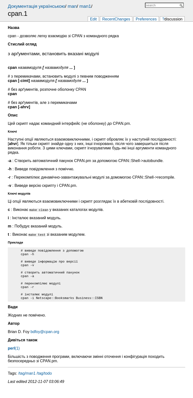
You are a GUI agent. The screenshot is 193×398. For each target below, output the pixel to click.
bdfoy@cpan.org (44, 342)
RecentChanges (116, 19)
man (72, 6)
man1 (85, 6)
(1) (14, 358)
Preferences (146, 19)
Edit (93, 19)
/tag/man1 (27, 383)
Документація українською (36, 6)
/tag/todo (44, 383)
